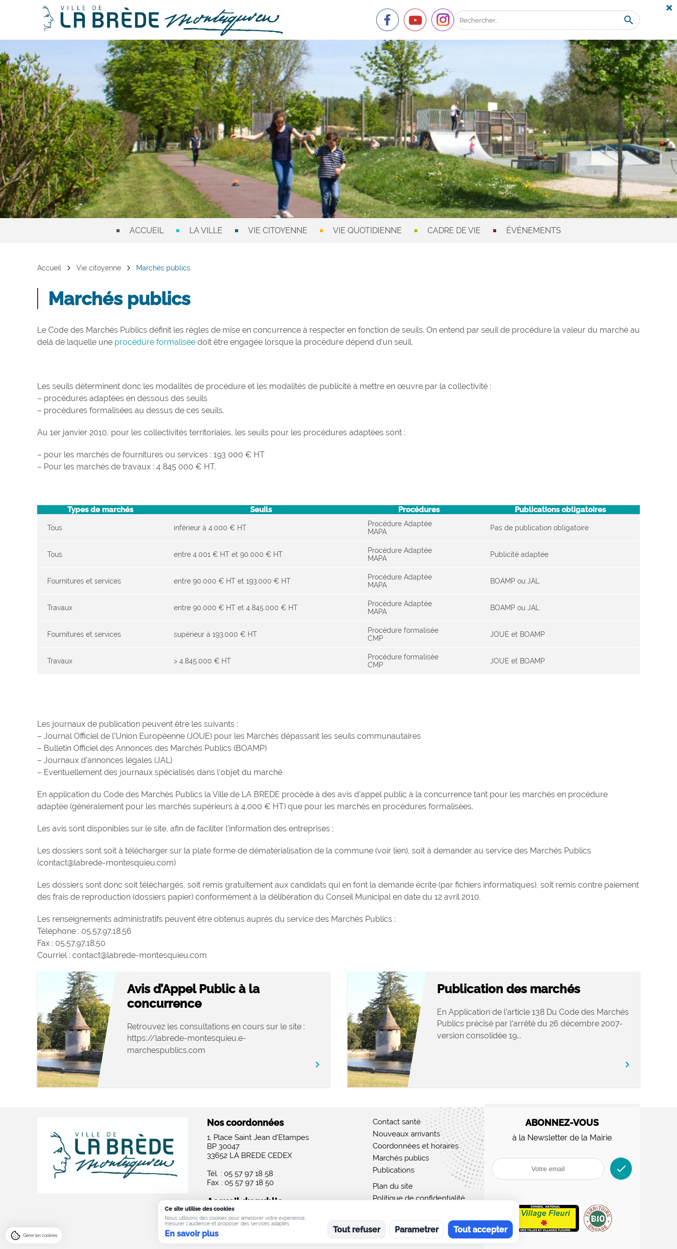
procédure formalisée (155, 342)
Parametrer (416, 1229)
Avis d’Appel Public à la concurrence (208, 996)
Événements (533, 230)
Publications (393, 1170)
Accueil (147, 230)
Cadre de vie (454, 230)
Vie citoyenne (277, 230)
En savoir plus (191, 1233)
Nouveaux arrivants (406, 1133)
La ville (205, 230)
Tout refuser (356, 1229)
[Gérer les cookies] (34, 1235)
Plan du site (393, 1186)
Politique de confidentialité (419, 1198)
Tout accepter (480, 1229)
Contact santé (397, 1121)
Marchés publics (401, 1158)
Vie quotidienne (367, 230)
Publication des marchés (523, 989)
